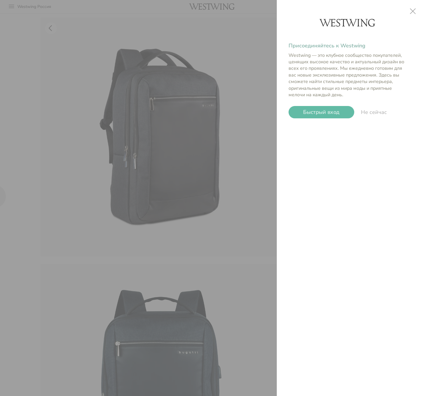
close (413, 11)
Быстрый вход (321, 112)
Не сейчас (374, 112)
